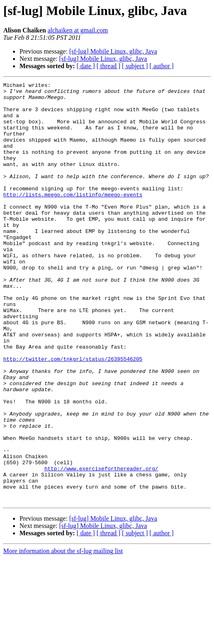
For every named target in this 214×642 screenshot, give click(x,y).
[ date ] (86, 65)
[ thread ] (108, 65)
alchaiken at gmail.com (77, 30)
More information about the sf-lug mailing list (63, 634)
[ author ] (162, 65)
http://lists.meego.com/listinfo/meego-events (72, 217)
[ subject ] (135, 65)
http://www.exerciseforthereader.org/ (101, 546)
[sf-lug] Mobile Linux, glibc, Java (113, 51)
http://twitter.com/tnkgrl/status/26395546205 (72, 414)
